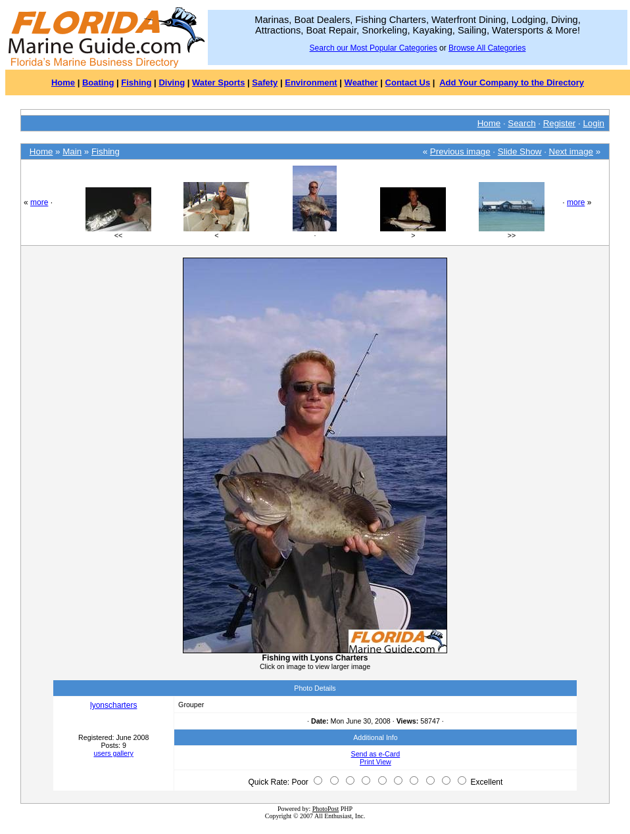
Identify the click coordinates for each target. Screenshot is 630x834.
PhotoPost (325, 808)
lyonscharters (113, 705)
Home (63, 82)
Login (593, 123)
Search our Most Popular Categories (373, 48)
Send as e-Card (375, 754)
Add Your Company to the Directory (511, 82)
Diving (171, 82)
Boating (98, 82)
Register (559, 123)
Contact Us (408, 82)
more (39, 202)
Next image (571, 151)
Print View (375, 762)
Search (521, 123)
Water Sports (218, 82)
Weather (361, 82)
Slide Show (520, 151)
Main (72, 151)
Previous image (460, 151)
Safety (265, 82)
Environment (311, 82)
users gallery (113, 753)
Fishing (136, 82)
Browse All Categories (486, 48)
